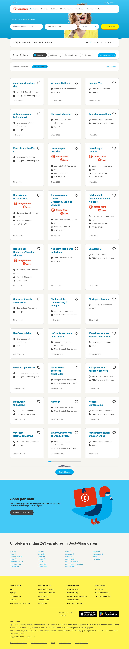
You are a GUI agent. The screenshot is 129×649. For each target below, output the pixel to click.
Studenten (44, 9)
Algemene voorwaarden (18, 643)
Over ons (90, 9)
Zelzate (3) (96, 559)
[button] (46, 67)
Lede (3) (40, 561)
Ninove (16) (69, 556)
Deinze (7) (13, 559)
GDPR (53, 643)
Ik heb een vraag (72, 592)
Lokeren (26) (42, 567)
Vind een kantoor (73, 600)
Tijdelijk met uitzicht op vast (20, 603)
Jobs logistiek (43, 596)
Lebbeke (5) (42, 559)
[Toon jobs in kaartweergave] (90, 42)
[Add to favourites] (38, 83)
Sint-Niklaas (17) (70, 567)
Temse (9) (96, 551)
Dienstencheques (66, 9)
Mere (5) (68, 551)
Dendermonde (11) (16, 561)
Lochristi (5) (42, 564)
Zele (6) (95, 556)
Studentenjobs (15, 596)
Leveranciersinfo (65, 643)
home (12, 19)
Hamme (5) (41, 554)
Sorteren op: (98, 42)
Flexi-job (13, 600)
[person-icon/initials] (110, 3)
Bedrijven (54, 9)
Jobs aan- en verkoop (46, 589)
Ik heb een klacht (72, 589)
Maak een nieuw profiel (103, 596)
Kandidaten (34, 9)
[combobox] (26, 27)
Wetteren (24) (98, 554)
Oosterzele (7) (70, 559)
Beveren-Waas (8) (16, 556)
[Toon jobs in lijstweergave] (87, 42)
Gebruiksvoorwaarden (39, 643)
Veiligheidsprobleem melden (77, 596)
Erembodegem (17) (16, 564)
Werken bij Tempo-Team (75, 603)
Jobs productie (43, 600)
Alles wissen (111, 67)
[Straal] (89, 27)
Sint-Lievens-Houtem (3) (74, 564)
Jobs (18, 19)
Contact (98, 9)
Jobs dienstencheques (46, 592)
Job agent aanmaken (102, 592)
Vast (11, 589)
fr (16, 2)
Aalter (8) (13, 554)
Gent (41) (41, 551)
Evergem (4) (14, 567)
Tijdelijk (13, 592)
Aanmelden (99, 589)
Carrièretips (80, 9)
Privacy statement (81, 643)
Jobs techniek (43, 603)
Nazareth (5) (69, 554)
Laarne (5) (41, 556)
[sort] (109, 41)
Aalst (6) (13, 551)
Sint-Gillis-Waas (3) (71, 561)
